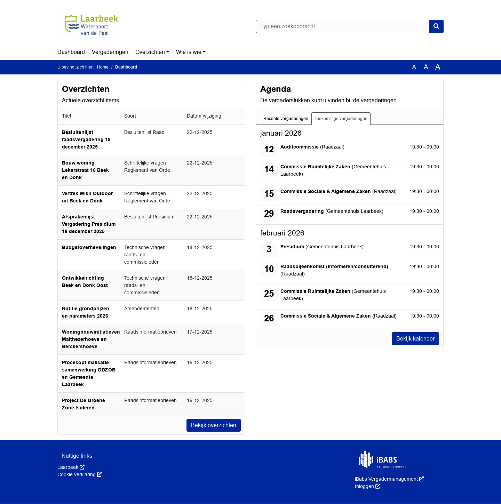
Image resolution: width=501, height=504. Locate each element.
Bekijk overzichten (213, 425)
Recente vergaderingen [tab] (285, 118)
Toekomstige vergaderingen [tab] (341, 118)
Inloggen (367, 486)
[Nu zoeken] (436, 26)
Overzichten (150, 52)
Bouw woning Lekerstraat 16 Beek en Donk (85, 170)
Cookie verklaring (79, 475)
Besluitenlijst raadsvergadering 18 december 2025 (86, 139)
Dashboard (71, 52)
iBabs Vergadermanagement (389, 479)
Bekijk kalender (415, 339)
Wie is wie (188, 52)
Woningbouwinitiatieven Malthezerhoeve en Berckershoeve (91, 339)
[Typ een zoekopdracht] (350, 26)
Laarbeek (71, 467)
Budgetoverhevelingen (89, 247)
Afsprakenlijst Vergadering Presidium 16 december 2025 (89, 224)
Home (103, 67)
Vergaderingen (110, 52)
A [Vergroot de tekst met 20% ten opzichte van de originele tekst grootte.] (426, 67)
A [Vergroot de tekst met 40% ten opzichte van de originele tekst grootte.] (437, 67)
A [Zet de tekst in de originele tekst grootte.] (414, 67)
